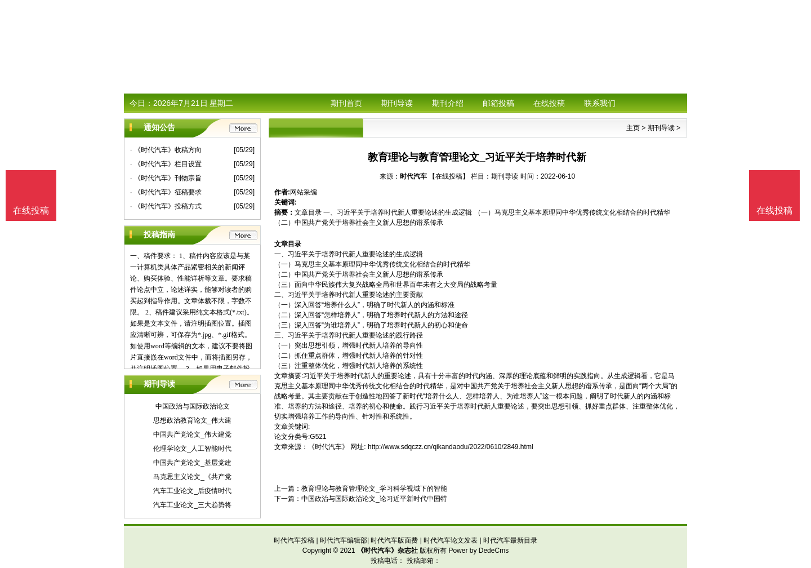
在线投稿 (549, 103)
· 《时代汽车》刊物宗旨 (166, 178)
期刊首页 (346, 103)
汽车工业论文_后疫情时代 (192, 491)
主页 (633, 128)
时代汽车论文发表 (451, 540)
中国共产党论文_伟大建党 (192, 434)
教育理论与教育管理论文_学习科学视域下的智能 (374, 488)
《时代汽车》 (328, 447)
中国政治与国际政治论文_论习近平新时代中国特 (374, 499)
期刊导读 (397, 103)
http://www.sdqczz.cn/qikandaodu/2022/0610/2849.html (450, 447)
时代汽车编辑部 (343, 540)
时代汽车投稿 (294, 540)
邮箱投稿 (498, 103)
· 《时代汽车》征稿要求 (166, 192)
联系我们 (600, 103)
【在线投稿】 (449, 176)
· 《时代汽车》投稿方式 (166, 206)
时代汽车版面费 (394, 540)
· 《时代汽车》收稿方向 (166, 150)
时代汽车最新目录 (510, 540)
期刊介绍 (448, 103)
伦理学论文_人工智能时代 (192, 448)
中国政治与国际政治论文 (192, 406)
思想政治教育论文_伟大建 (192, 420)
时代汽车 (413, 176)
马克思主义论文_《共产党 (192, 477)
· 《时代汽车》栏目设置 (166, 164)
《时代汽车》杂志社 (387, 550)
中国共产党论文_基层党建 (192, 463)
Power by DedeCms (478, 550)
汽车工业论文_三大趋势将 (192, 505)
